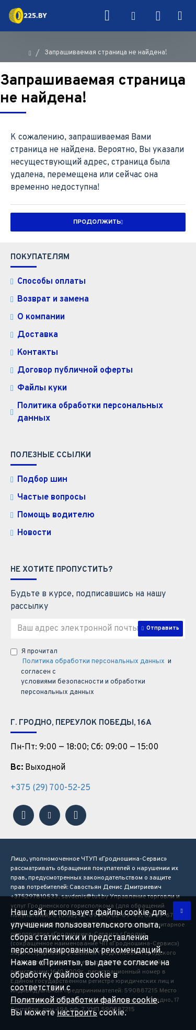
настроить (77, 1013)
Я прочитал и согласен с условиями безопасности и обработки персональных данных (90, 672)
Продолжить (97, 222)
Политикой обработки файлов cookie (83, 1001)
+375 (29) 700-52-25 (50, 788)
